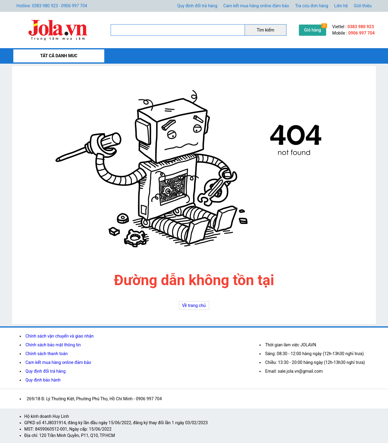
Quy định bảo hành (43, 380)
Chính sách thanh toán (46, 353)
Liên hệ (341, 5)
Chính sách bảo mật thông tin (53, 344)
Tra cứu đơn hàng (311, 5)
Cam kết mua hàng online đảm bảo (256, 5)
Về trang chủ (194, 305)
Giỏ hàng (312, 30)
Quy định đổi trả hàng (197, 5)
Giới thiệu (363, 5)
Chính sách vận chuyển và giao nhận (59, 336)
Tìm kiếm (265, 30)
